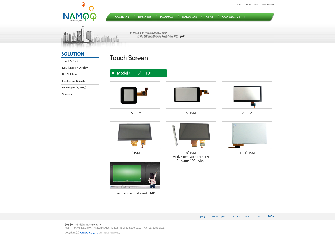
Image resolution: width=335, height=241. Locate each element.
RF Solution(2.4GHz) (74, 87)
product (225, 216)
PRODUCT (167, 16)
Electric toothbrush (73, 81)
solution (237, 216)
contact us (259, 216)
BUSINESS (144, 16)
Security (67, 94)
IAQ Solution (69, 74)
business (213, 216)
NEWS (210, 16)
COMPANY (122, 16)
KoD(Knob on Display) (75, 67)
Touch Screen (70, 61)
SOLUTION (189, 16)
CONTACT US (231, 16)
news (247, 216)
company (201, 216)
